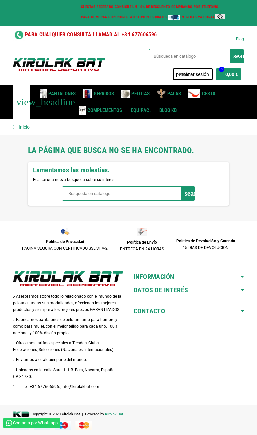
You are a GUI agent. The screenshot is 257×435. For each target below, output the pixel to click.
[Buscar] (196, 56)
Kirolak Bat (114, 414)
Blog (240, 39)
